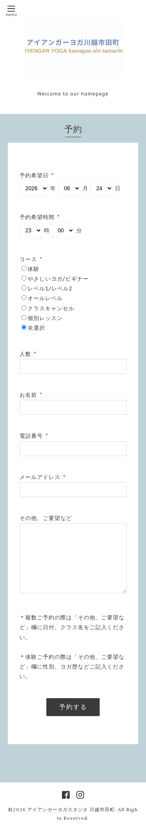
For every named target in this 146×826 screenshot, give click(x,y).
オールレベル (45, 298)
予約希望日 (36, 175)
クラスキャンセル (51, 308)
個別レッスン (45, 318)
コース (30, 259)
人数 (28, 353)
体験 (33, 268)
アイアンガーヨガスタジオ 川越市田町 (71, 809)
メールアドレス (42, 477)
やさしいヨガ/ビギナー (58, 278)
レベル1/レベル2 (50, 288)
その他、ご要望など (45, 518)
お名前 (30, 394)
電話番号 (33, 435)
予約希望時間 (39, 217)
